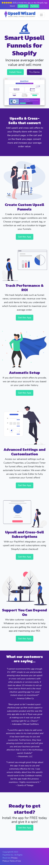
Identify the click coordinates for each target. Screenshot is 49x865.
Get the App (24, 236)
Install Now (23, 6)
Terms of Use (15, 861)
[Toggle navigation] (41, 15)
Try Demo (34, 6)
